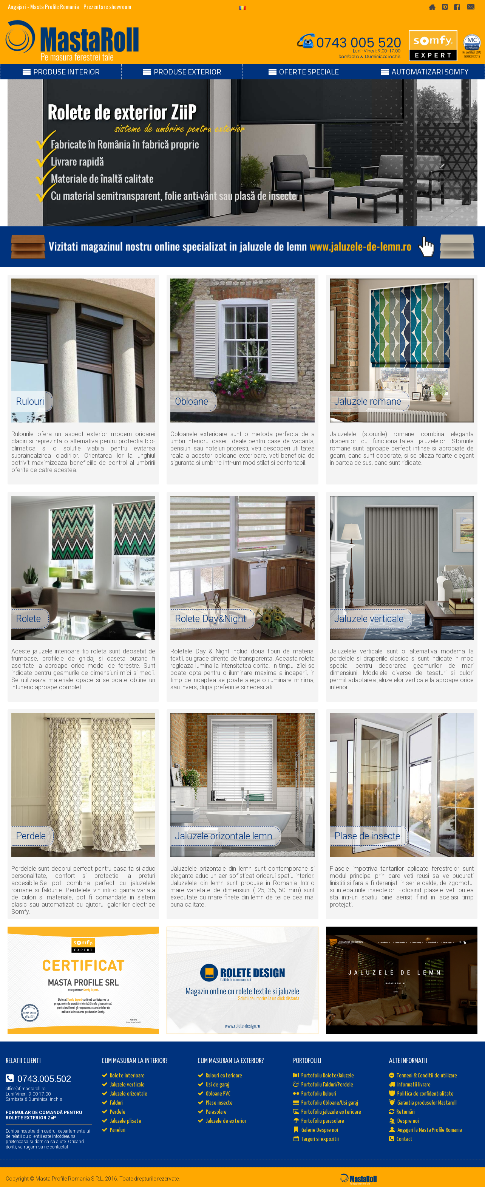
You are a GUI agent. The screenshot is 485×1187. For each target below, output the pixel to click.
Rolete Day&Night (210, 618)
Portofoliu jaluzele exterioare (327, 1112)
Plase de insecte (367, 836)
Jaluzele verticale (368, 618)
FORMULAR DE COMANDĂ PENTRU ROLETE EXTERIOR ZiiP (44, 1115)
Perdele (31, 836)
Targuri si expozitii (316, 1139)
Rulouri (30, 401)
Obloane (191, 401)
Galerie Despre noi (315, 1130)
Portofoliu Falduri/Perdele (323, 1085)
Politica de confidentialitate (421, 1094)
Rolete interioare (123, 1076)
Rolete (28, 618)
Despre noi (404, 1121)
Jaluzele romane (367, 401)
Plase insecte (215, 1103)
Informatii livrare (410, 1085)
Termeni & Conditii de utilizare (423, 1076)
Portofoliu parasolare (318, 1121)
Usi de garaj (213, 1085)
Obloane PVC (214, 1094)
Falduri (112, 1103)
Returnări (402, 1112)
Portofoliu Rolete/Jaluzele (323, 1076)
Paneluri (113, 1130)
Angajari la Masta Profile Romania (425, 1130)
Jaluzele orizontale (124, 1094)
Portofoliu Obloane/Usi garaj (325, 1103)
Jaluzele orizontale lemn (223, 836)
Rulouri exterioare (220, 1076)
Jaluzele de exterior (222, 1121)
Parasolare (212, 1112)
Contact (400, 1139)
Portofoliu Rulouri (314, 1094)
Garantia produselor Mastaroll (423, 1103)
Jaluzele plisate (121, 1121)
